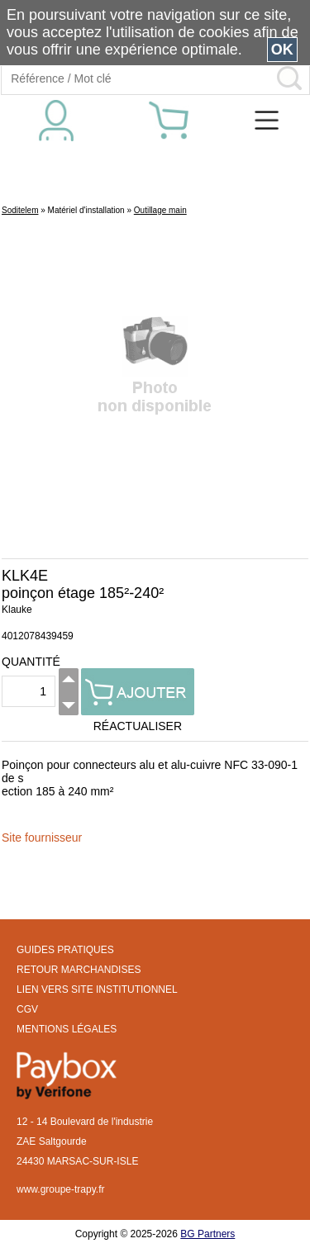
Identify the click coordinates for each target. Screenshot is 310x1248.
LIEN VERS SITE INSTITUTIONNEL (97, 989)
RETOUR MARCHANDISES (79, 969)
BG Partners (207, 1234)
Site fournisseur (42, 837)
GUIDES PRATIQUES (65, 950)
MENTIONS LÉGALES (67, 1029)
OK (282, 49)
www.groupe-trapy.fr (60, 1189)
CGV (27, 1009)
